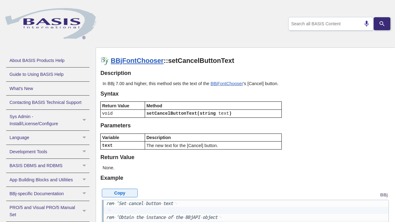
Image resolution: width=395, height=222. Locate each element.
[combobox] (330, 24)
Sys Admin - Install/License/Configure (49, 120)
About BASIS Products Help (37, 60)
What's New (21, 88)
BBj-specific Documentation (49, 193)
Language (49, 137)
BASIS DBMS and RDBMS (49, 165)
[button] (85, 120)
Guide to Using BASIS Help (37, 74)
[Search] (382, 24)
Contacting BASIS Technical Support (45, 102)
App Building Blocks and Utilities (49, 180)
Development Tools (49, 151)
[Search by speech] (364, 23)
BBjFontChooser (137, 60)
